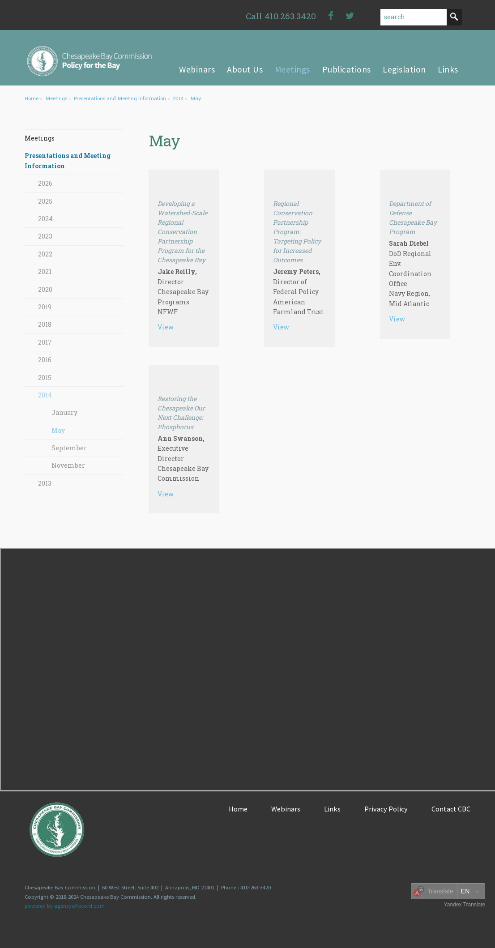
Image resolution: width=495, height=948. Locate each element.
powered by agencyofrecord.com (65, 905)
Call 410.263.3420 (281, 15)
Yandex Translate (465, 904)
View (166, 327)
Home (31, 98)
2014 (178, 98)
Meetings (56, 98)
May (195, 98)
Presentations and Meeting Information (120, 98)
